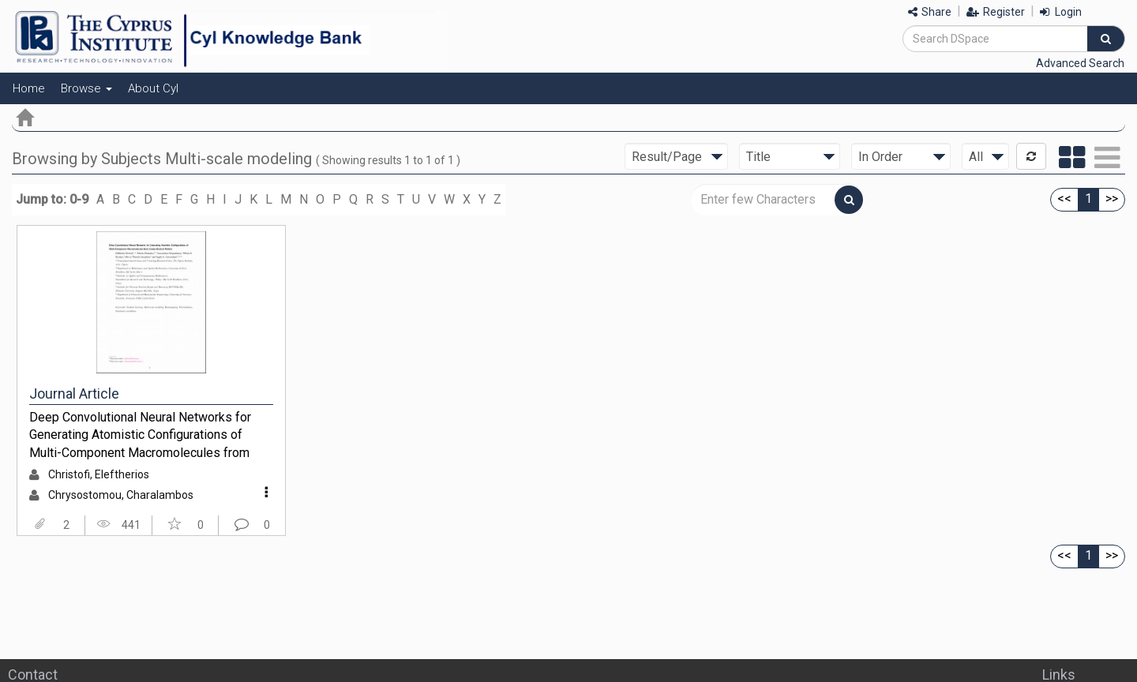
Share (929, 12)
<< (1064, 198)
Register (995, 12)
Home (29, 88)
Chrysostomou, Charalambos (120, 495)
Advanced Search (1080, 63)
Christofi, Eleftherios (98, 474)
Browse (86, 88)
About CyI (153, 88)
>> (1111, 198)
